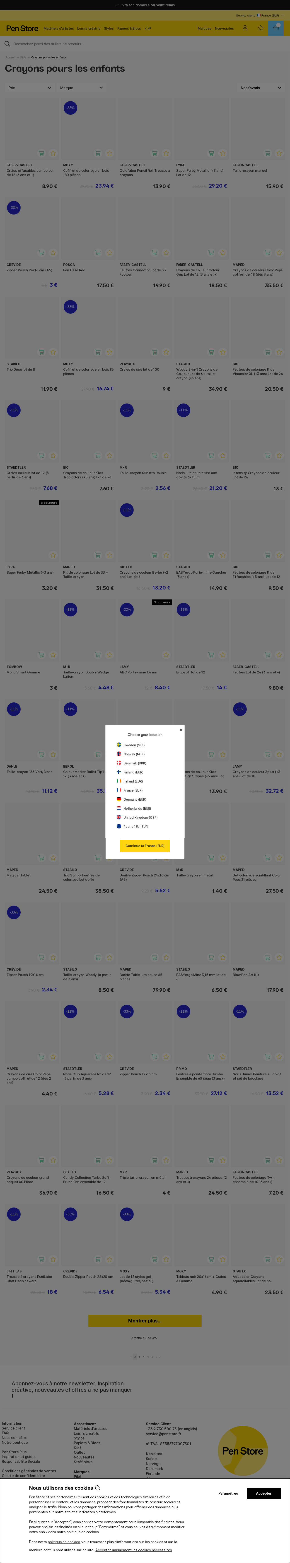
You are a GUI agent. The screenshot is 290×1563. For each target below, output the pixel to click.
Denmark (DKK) (131, 763)
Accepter (264, 1493)
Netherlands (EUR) (134, 808)
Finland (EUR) (130, 772)
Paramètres (228, 1493)
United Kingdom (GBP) (137, 817)
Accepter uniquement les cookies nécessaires (133, 1550)
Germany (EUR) (131, 799)
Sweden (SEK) (131, 745)
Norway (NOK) (131, 754)
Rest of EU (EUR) (133, 826)
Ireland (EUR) (130, 781)
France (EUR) (130, 790)
